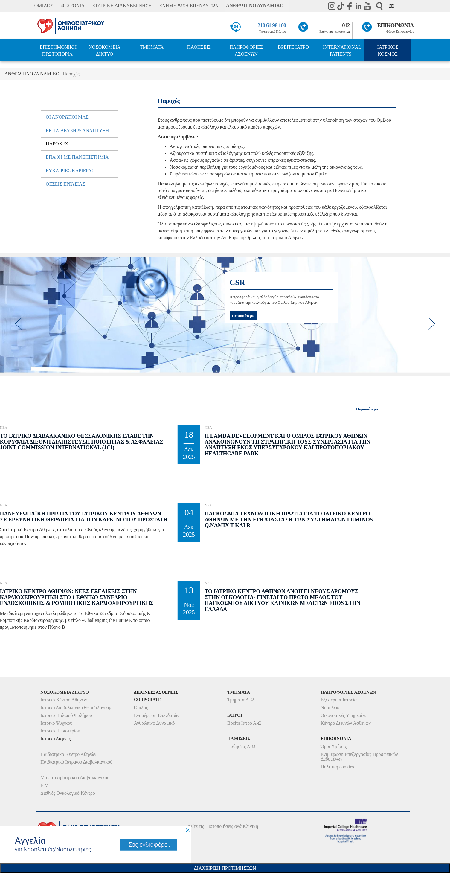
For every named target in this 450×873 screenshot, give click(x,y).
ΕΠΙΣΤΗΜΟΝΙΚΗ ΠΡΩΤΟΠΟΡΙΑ (58, 51)
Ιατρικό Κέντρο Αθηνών (63, 699)
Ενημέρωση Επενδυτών (156, 715)
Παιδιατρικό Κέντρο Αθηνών (68, 754)
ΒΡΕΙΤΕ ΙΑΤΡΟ (293, 47)
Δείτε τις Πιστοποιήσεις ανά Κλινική (222, 826)
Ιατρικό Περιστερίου (60, 730)
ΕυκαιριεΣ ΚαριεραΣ (70, 170)
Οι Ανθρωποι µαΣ (67, 117)
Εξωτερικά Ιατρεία (339, 699)
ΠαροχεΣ (57, 143)
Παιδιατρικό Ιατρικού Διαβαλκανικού (76, 761)
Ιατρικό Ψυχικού (56, 723)
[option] (225, 314)
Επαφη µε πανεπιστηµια (77, 157)
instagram (331, 6)
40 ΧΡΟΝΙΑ (73, 5)
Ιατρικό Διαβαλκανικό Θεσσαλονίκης (76, 707)
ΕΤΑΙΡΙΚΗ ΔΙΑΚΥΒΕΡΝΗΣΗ (122, 5)
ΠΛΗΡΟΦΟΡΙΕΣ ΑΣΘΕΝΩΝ (246, 51)
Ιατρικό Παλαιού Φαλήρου (66, 715)
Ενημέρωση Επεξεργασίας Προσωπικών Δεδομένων (359, 756)
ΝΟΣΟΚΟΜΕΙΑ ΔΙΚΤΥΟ (104, 51)
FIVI (45, 785)
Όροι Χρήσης (334, 746)
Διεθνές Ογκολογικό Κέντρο (67, 793)
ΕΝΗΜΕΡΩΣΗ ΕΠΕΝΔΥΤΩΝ (188, 5)
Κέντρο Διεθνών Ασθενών (346, 723)
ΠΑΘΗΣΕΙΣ (199, 47)
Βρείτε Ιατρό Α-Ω (244, 723)
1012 (345, 25)
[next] (432, 323)
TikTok (340, 6)
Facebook (349, 6)
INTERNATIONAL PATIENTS (342, 51)
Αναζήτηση (379, 6)
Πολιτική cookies (337, 766)
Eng (391, 6)
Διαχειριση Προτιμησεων (225, 868)
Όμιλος (141, 707)
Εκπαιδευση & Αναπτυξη (77, 130)
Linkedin (358, 6)
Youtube (367, 6)
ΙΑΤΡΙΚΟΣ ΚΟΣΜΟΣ (387, 51)
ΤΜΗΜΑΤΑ (152, 47)
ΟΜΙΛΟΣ (43, 5)
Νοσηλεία (330, 707)
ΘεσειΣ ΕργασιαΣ (65, 184)
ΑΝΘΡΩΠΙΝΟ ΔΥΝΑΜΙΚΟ (255, 5)
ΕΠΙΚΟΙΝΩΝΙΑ (395, 25)
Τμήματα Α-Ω (240, 699)
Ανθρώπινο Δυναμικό (154, 723)
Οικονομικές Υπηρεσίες (343, 715)
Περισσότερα (243, 315)
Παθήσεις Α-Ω (241, 746)
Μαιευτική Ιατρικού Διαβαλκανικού (74, 777)
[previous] (18, 323)
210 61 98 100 (271, 25)
